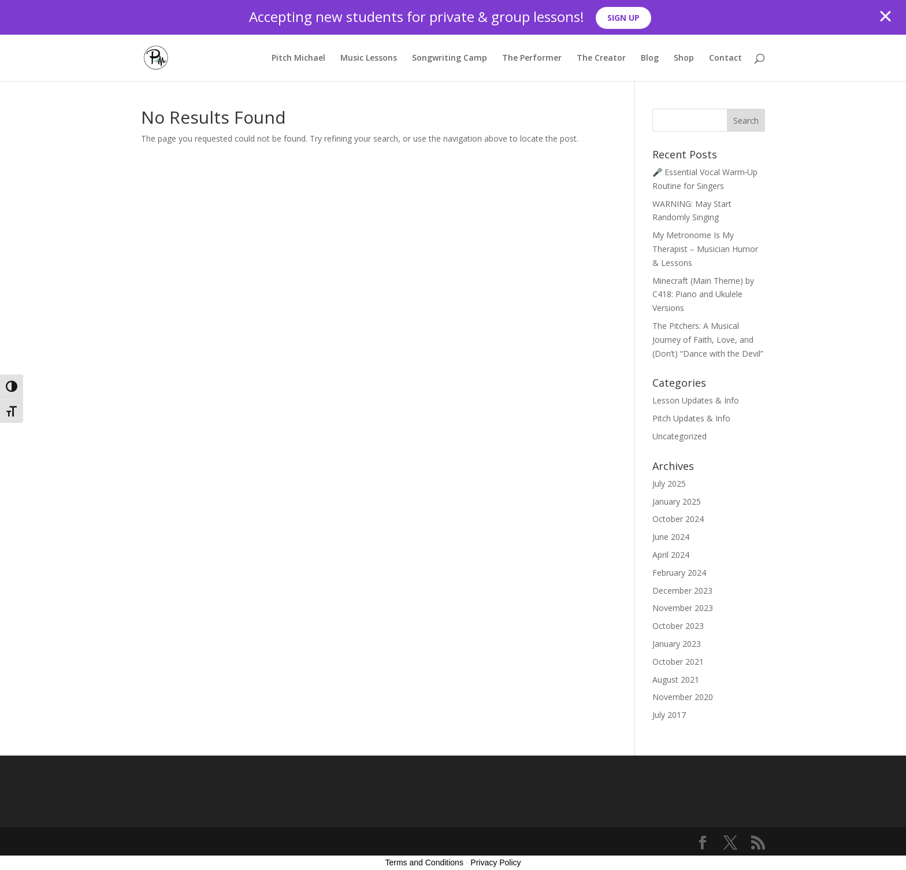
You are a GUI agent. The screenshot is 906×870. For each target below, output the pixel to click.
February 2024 (679, 572)
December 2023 (682, 590)
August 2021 (675, 679)
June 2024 (670, 536)
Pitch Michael (298, 58)
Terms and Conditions (424, 862)
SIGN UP (623, 17)
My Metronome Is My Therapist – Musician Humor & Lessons (705, 248)
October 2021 (678, 661)
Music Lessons (368, 58)
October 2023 (678, 625)
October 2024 (678, 518)
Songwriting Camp (449, 58)
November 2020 (682, 696)
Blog (650, 58)
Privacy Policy (495, 862)
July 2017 (669, 714)
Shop (684, 58)
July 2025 (669, 483)
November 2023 (682, 607)
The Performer (532, 58)
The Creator (601, 58)
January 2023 (676, 643)
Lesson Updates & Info (695, 400)
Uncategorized (679, 436)
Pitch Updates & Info (691, 418)
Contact (725, 58)
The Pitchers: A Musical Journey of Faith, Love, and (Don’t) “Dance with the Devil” (707, 339)
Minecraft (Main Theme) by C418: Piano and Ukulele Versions (703, 294)
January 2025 (676, 501)
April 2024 (670, 554)
